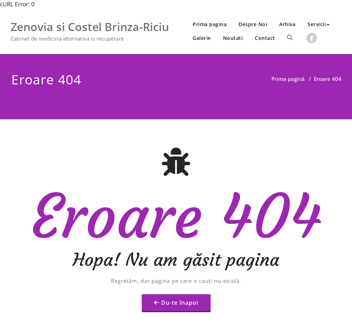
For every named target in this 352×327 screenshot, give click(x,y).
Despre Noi (253, 24)
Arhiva (287, 24)
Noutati (233, 38)
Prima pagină (288, 78)
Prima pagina (210, 24)
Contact (265, 38)
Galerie (202, 38)
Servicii (318, 24)
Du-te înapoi (179, 288)
